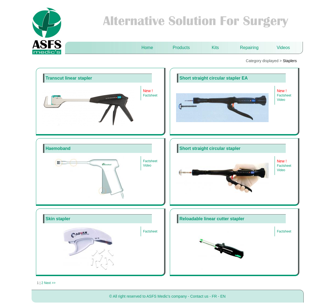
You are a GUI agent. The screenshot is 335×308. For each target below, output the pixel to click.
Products (181, 47)
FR (214, 296)
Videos (283, 47)
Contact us (199, 296)
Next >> (50, 283)
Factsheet (150, 95)
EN (222, 296)
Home (147, 47)
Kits (215, 47)
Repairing (249, 47)
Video (281, 100)
